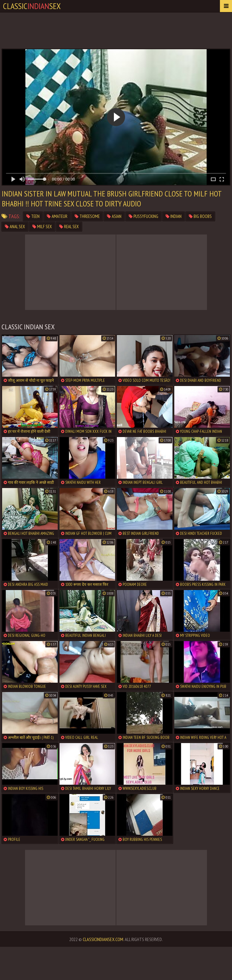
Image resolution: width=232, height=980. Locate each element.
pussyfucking (143, 216)
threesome (87, 216)
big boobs (200, 216)
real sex (69, 226)
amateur (57, 216)
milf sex (42, 226)
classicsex (32, 5)
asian (114, 216)
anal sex (15, 226)
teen (33, 216)
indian (174, 216)
